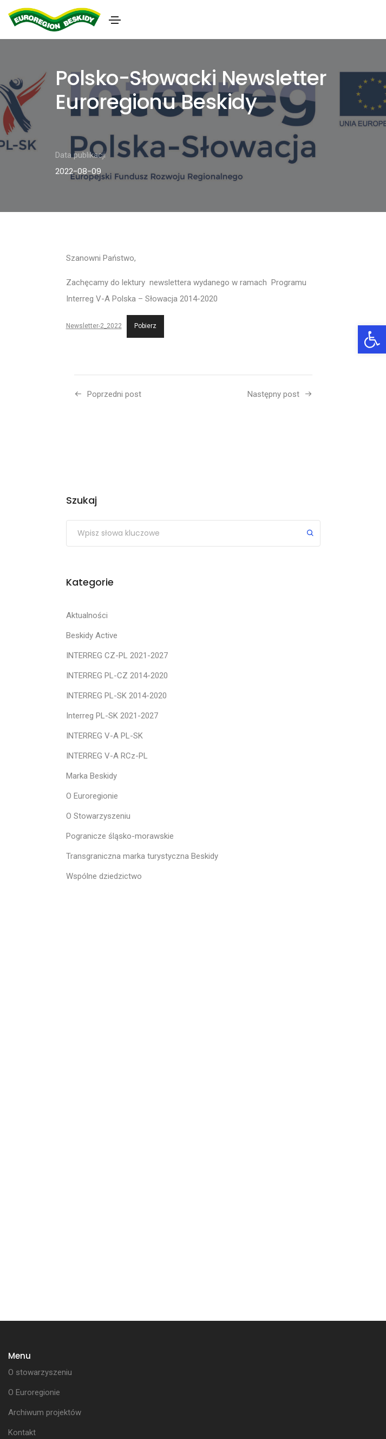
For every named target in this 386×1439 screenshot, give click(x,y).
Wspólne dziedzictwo (104, 876)
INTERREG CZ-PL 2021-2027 (117, 655)
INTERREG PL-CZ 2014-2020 (117, 675)
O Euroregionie (92, 796)
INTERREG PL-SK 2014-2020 (116, 696)
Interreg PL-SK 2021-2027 (112, 716)
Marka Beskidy (91, 776)
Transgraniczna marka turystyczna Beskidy (142, 856)
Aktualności (87, 615)
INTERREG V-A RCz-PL (107, 756)
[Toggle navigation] (115, 20)
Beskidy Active (91, 635)
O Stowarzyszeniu (98, 816)
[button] (372, 339)
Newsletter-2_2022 (94, 326)
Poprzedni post (114, 394)
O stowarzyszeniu (40, 1372)
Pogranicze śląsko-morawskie (120, 836)
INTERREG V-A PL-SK (104, 736)
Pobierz (145, 326)
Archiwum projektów (44, 1412)
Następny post (273, 394)
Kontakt (22, 1432)
